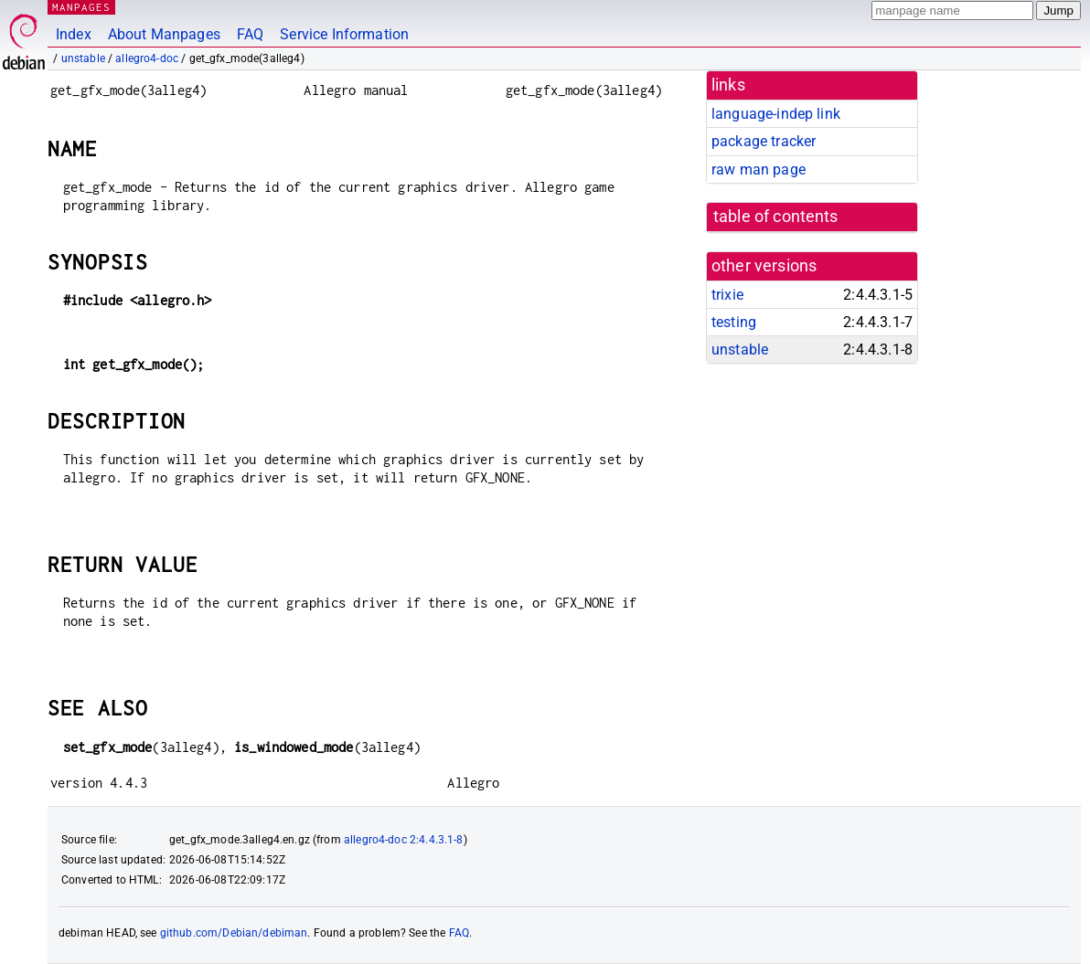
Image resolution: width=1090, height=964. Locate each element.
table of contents (776, 216)
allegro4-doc (146, 58)
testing (733, 322)
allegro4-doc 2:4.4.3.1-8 (404, 839)
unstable (83, 58)
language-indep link (775, 113)
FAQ (250, 34)
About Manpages (164, 34)
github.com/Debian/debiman (234, 933)
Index (73, 34)
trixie (727, 294)
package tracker (763, 141)
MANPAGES (81, 7)
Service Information (344, 34)
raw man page (758, 169)
